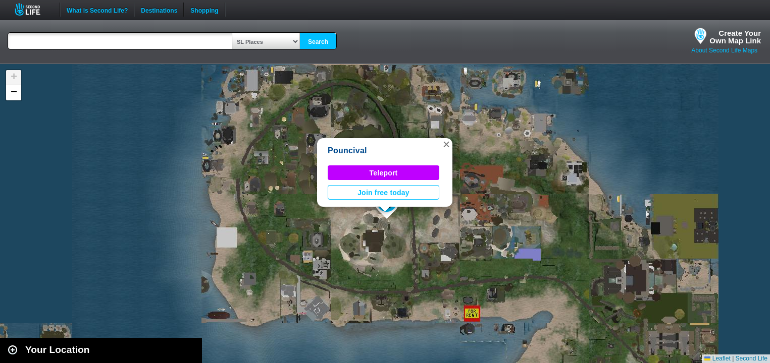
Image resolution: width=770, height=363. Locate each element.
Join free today (383, 193)
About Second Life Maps (724, 50)
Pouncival (347, 150)
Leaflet (717, 358)
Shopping (204, 9)
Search (318, 41)
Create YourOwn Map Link (735, 37)
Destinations (159, 9)
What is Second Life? (97, 9)
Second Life (33, 9)
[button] (446, 144)
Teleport (384, 173)
